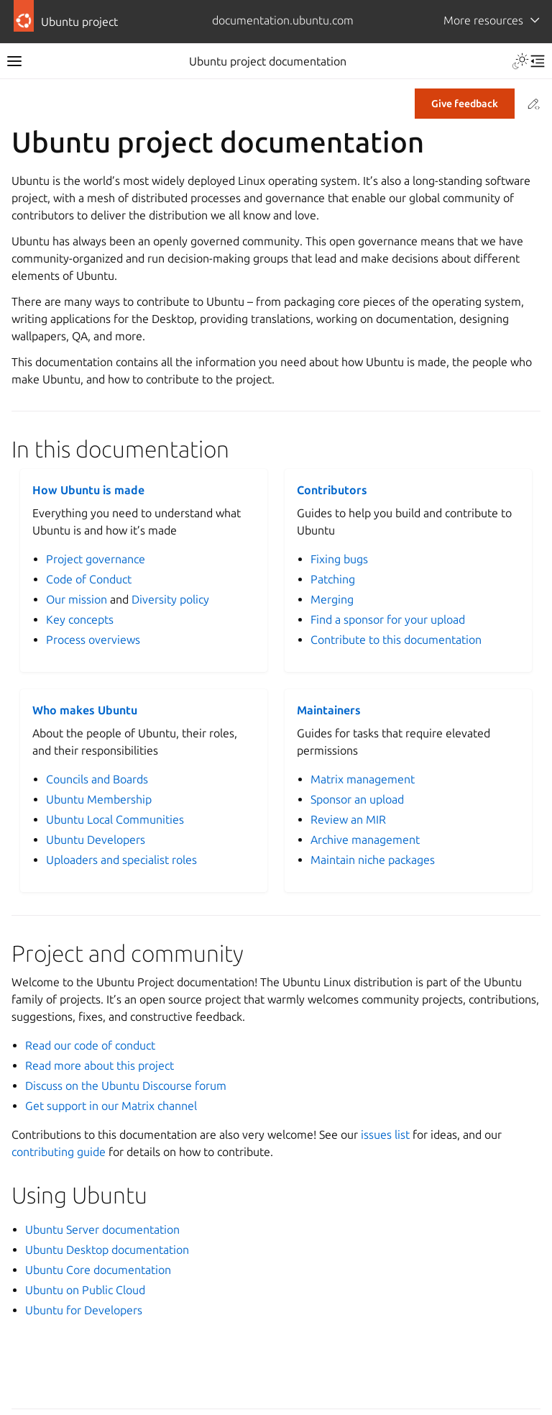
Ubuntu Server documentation (102, 1229)
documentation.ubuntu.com (283, 20)
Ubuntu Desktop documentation (107, 1249)
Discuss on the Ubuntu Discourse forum (125, 1085)
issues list (385, 1134)
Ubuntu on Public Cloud (85, 1289)
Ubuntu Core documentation (98, 1269)
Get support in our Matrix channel (111, 1105)
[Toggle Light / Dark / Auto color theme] (520, 61)
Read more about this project (99, 1065)
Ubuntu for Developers (83, 1309)
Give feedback (464, 103)
